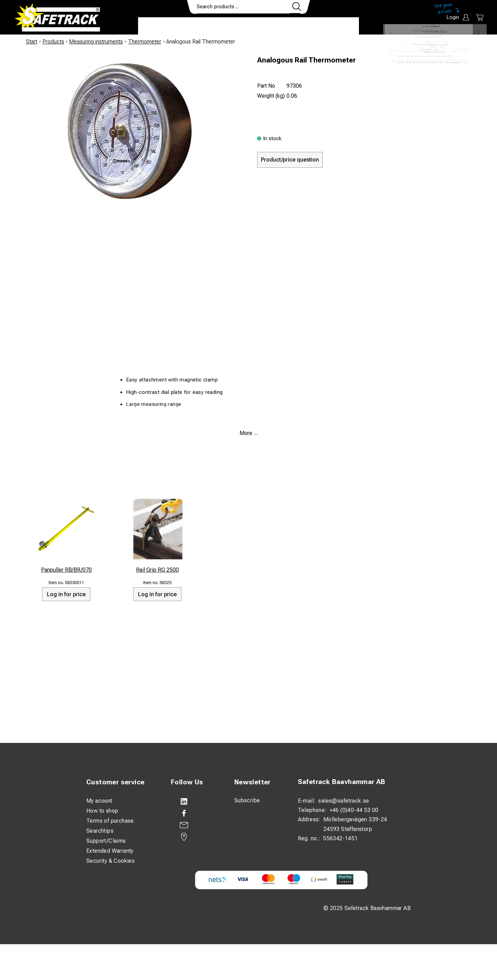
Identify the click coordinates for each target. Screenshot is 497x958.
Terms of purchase (110, 820)
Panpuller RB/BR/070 (66, 570)
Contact (299, 26)
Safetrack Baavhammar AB (342, 782)
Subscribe (247, 800)
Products (158, 26)
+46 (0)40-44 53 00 (354, 810)
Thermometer (144, 41)
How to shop (102, 810)
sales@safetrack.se (343, 800)
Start (31, 41)
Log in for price (66, 594)
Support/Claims (106, 841)
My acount (99, 800)
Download (338, 26)
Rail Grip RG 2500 (157, 570)
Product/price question (290, 159)
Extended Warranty (110, 851)
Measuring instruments (96, 41)
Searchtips (100, 831)
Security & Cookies (110, 861)
